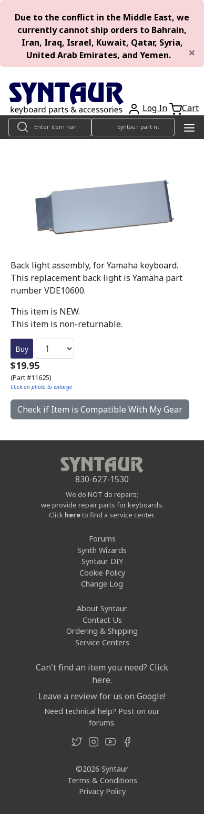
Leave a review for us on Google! (102, 696)
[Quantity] (55, 349)
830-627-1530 (102, 479)
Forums (102, 539)
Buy (21, 349)
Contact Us (102, 620)
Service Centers (102, 642)
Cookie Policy (102, 573)
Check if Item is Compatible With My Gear (99, 409)
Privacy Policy (102, 791)
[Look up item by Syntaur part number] (133, 127)
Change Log (102, 584)
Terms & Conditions (102, 780)
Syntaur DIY (102, 561)
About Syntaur (102, 608)
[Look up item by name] (49, 127)
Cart (190, 108)
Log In (154, 108)
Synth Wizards (102, 550)
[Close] (192, 52)
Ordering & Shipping (102, 631)
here (72, 514)
